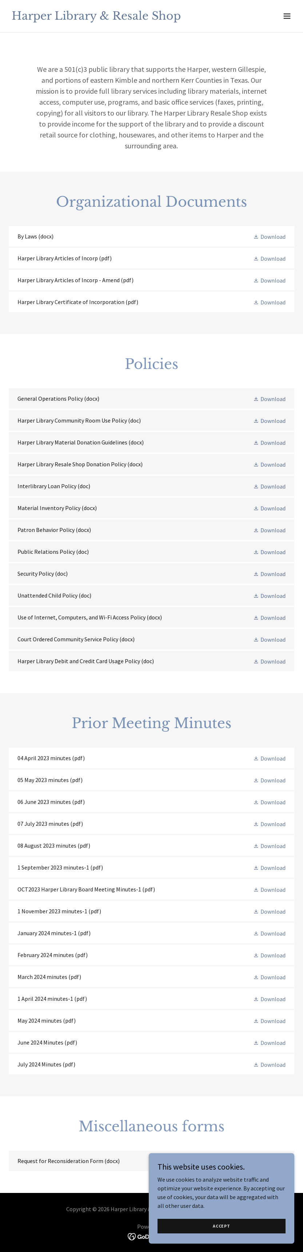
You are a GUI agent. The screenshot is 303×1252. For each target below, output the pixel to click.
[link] (96, 17)
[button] (287, 16)
